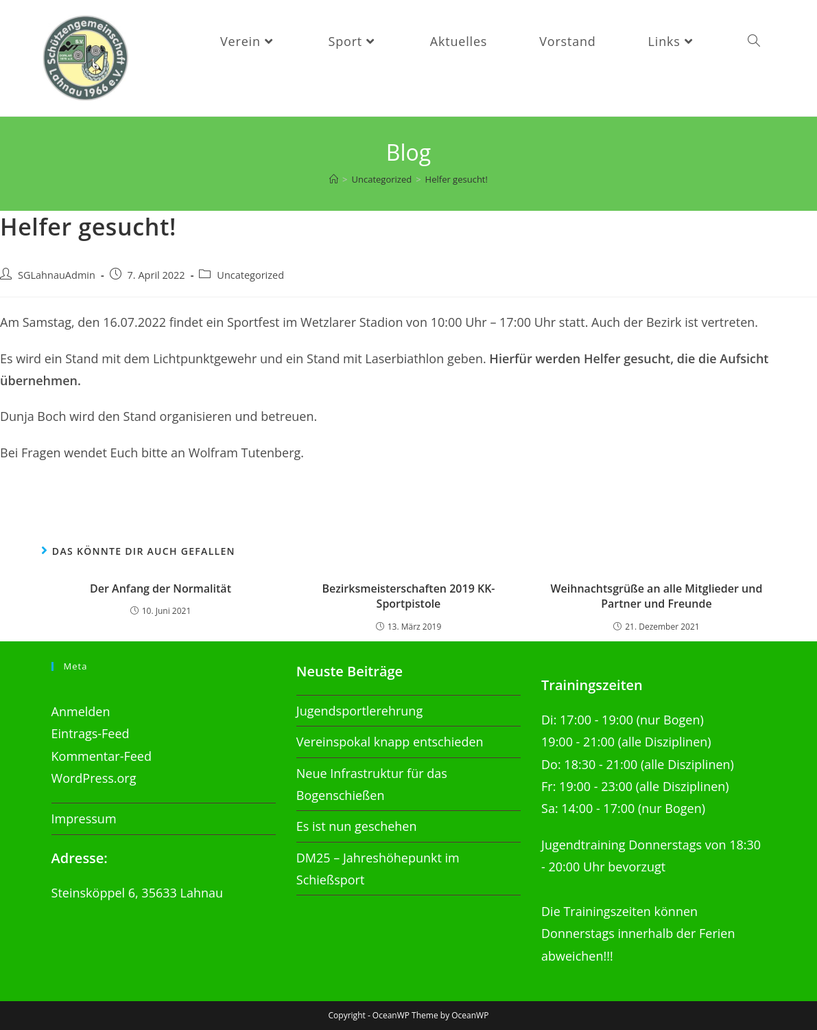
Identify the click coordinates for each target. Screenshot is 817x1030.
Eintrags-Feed (90, 733)
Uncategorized (250, 275)
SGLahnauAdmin (56, 275)
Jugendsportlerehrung (359, 710)
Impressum (84, 818)
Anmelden (80, 711)
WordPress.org (94, 778)
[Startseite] (333, 179)
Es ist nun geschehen (356, 826)
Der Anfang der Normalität (160, 588)
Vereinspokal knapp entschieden (390, 741)
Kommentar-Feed (101, 756)
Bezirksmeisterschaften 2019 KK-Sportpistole (408, 596)
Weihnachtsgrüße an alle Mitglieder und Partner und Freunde (656, 596)
